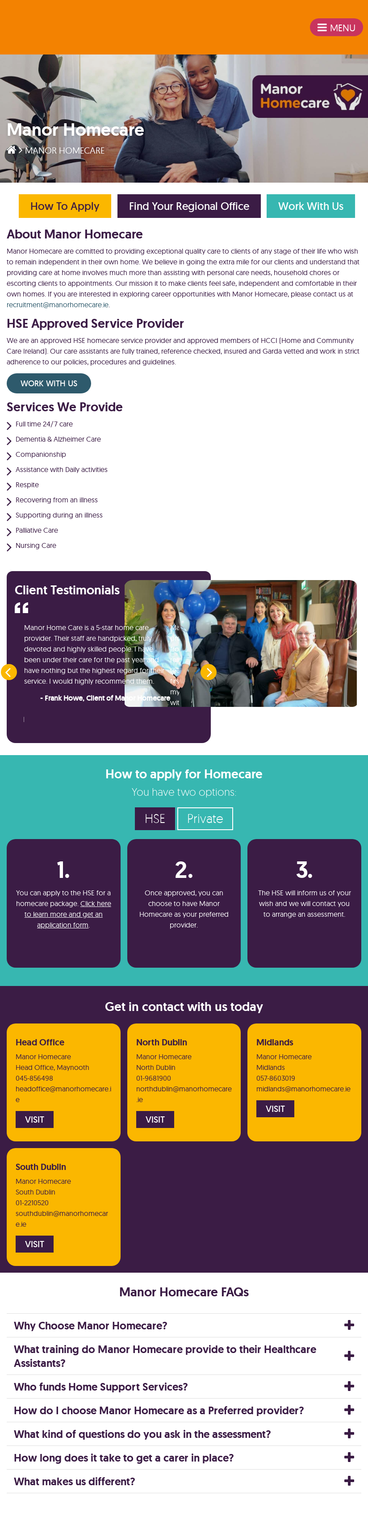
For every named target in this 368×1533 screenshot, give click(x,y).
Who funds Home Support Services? (101, 1413)
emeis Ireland (42, 30)
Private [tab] (205, 837)
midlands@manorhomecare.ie (303, 1111)
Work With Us (315, 210)
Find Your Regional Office (190, 210)
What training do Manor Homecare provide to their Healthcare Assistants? (165, 1382)
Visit (34, 1143)
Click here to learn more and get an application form (68, 933)
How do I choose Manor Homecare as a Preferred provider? (159, 1437)
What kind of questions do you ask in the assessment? (142, 1460)
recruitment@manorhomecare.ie (58, 309)
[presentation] (8, 685)
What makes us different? (74, 1508)
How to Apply (63, 210)
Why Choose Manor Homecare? (90, 1352)
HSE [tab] (155, 837)
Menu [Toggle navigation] (332, 30)
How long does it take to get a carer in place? (124, 1484)
